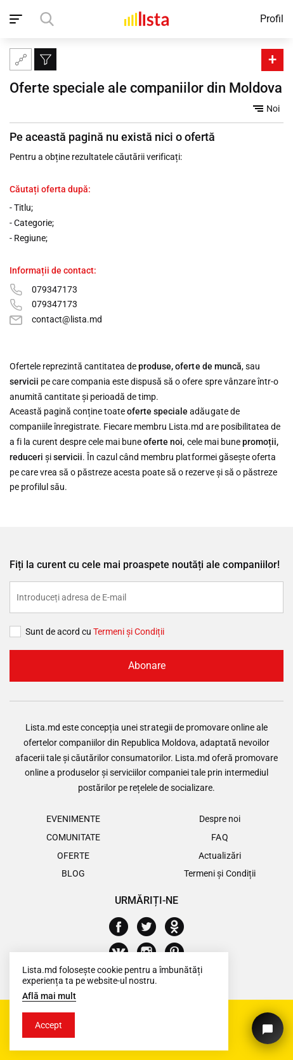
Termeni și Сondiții (128, 631)
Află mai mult (49, 996)
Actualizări (219, 856)
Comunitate (73, 837)
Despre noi (219, 819)
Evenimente (73, 819)
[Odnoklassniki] (179, 926)
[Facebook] (123, 926)
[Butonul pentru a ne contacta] (267, 1028)
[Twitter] (151, 926)
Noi (266, 108)
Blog (73, 873)
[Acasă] (146, 18)
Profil (271, 19)
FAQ (219, 837)
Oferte (73, 856)
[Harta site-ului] (21, 59)
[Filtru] (45, 59)
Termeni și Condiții (219, 873)
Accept (48, 1025)
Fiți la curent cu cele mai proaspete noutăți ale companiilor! (145, 565)
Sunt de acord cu (59, 631)
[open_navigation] (17, 19)
